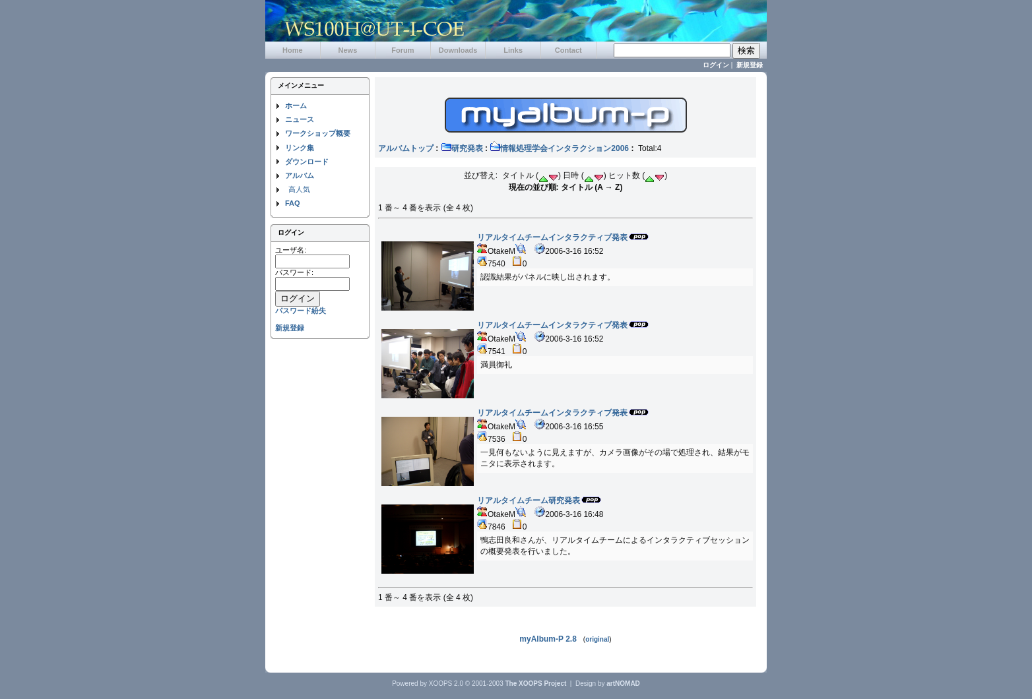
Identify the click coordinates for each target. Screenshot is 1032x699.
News (348, 50)
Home (292, 50)
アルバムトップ (406, 148)
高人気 (299, 189)
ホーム (296, 105)
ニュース (299, 119)
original (597, 639)
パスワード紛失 (300, 311)
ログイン (716, 65)
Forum (402, 50)
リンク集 (299, 148)
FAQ (292, 203)
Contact (568, 50)
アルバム (299, 175)
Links (513, 50)
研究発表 (462, 148)
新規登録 (749, 65)
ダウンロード (307, 162)
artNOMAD (623, 683)
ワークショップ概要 (317, 133)
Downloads (458, 50)
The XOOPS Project (536, 683)
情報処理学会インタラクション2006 (559, 148)
